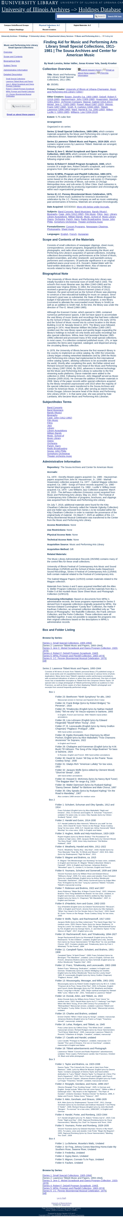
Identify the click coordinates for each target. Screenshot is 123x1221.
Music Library (109, 216)
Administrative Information (16, 70)
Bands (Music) (99, 211)
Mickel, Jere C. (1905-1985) (61, 104)
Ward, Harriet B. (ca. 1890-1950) (88, 109)
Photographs (53, 229)
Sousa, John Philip (56, 451)
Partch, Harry (73, 219)
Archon (59, 1213)
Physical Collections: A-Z (49, 25)
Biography (52, 214)
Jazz (106, 214)
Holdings (24, 36)
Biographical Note (12, 61)
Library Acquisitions (57, 216)
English (64, 234)
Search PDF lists (114, 16)
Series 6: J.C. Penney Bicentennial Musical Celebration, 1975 (74, 658)
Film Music (90, 214)
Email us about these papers (21, 114)
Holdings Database (100, 9)
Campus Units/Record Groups (16, 25)
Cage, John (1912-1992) (71, 214)
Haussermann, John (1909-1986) (78, 99)
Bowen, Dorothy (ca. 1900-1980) (81, 96)
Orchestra (60, 219)
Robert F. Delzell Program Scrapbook (20, 89)
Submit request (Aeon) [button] (90, 70)
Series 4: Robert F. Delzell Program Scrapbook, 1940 (70, 653)
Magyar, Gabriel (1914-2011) (98, 102)
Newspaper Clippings (97, 226)
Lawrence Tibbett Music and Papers (19, 81)
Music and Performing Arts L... (88, 36)
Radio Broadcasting (91, 219)
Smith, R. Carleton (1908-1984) (83, 107)
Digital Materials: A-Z (82, 25)
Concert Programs (75, 226)
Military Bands (75, 216)
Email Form (66, 1205)
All (44, 661)
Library (113, 214)
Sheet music (68, 229)
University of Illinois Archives (36, 9)
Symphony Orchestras (65, 222)
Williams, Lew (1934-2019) (84, 112)
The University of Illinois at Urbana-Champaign (67, 1215)
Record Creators (49, 30)
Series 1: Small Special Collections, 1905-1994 (67, 643)
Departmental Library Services (60, 36)
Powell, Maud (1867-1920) (90, 104)
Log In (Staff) (61, 1198)
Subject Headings (16, 30)
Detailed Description (13, 74)
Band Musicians (83, 211)
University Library (38, 36)
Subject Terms (10, 65)
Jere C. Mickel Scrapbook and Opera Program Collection (20, 85)
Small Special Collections (15, 79)
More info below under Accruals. (93, 207)
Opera (50, 219)
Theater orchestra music (90, 222)
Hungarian (83, 234)
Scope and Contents (13, 56)
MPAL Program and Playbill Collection (20, 91)
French (73, 234)
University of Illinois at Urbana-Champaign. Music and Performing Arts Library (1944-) (81, 90)
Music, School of (92, 216)
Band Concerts (65, 211)
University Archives (9, 36)
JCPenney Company (71, 102)
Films (100, 214)
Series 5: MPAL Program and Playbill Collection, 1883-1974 (73, 655)
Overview (8, 52)
